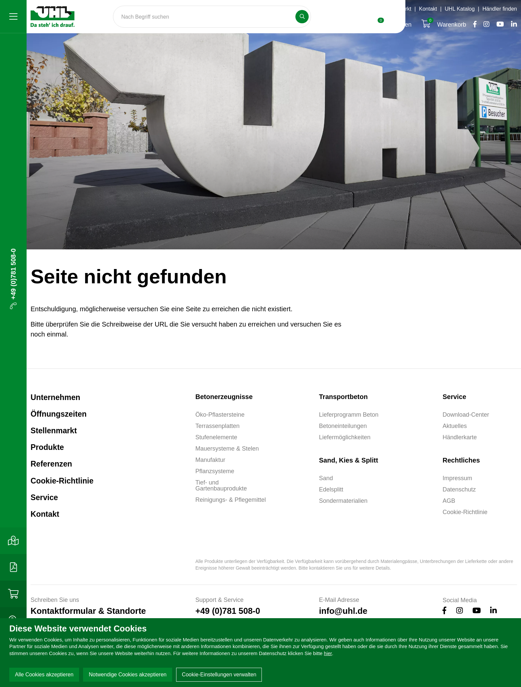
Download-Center (466, 415)
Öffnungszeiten (356, 9)
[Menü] (13, 16)
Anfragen (394, 24)
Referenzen (54, 471)
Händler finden (499, 9)
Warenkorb (444, 24)
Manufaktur (210, 460)
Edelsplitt (331, 489)
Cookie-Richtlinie (66, 489)
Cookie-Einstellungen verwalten (219, 674)
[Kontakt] (13, 540)
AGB (449, 501)
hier (328, 653)
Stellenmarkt (396, 9)
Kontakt (428, 9)
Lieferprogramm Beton (348, 415)
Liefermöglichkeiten (344, 437)
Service (46, 508)
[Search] (212, 17)
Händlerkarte (460, 437)
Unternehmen (58, 398)
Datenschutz (459, 489)
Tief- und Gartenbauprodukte (221, 485)
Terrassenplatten (217, 426)
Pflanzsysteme (214, 471)
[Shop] (13, 594)
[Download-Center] (13, 567)
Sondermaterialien (343, 501)
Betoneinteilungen (343, 426)
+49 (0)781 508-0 (13, 278)
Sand (326, 478)
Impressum (457, 478)
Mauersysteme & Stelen (227, 449)
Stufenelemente (216, 437)
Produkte (49, 453)
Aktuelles (455, 426)
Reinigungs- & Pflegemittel (230, 500)
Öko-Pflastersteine (220, 415)
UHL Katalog (460, 9)
